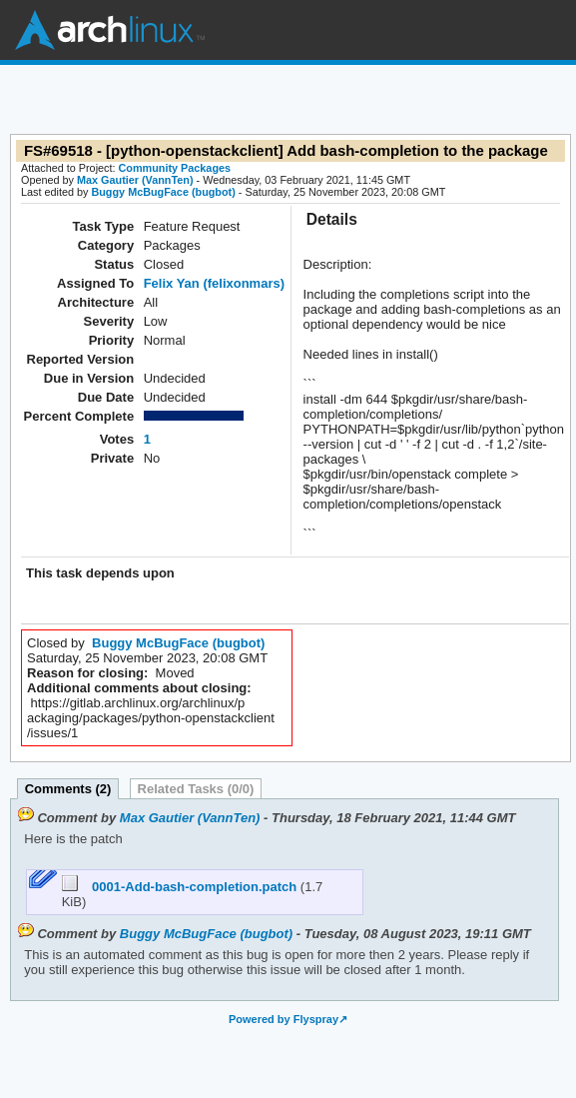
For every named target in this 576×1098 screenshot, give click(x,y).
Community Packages (175, 168)
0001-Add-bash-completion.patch (181, 886)
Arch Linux (110, 30)
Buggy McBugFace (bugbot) (163, 192)
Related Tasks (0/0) (196, 788)
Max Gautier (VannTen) (135, 180)
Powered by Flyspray (283, 1019)
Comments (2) (68, 788)
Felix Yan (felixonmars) (214, 283)
